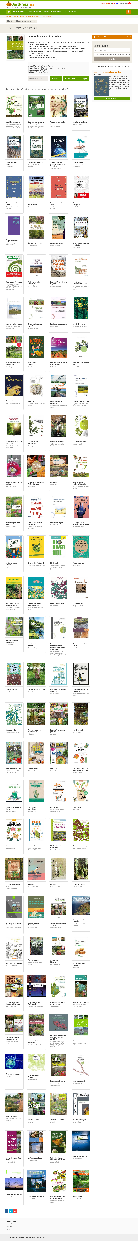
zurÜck (10, 21)
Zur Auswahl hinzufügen (76, 78)
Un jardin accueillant (46, 16)
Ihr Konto (9, 1229)
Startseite (8, 16)
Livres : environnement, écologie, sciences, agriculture (26, 16)
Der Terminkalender (34, 12)
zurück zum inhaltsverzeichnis (26, 21)
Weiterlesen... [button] (112, 98)
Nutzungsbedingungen (12, 1224)
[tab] (37, 89)
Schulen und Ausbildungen (53, 12)
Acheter (55, 78)
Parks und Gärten (18, 12)
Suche (112, 59)
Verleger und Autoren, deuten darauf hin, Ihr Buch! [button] (112, 37)
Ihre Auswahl (125, 3)
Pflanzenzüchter (70, 12)
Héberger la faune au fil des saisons (45, 36)
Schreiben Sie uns (11, 1226)
